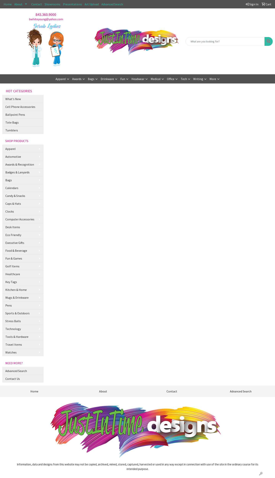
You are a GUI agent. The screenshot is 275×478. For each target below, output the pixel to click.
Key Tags (11, 282)
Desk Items (12, 227)
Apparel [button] (61, 79)
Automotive (13, 157)
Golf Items (12, 266)
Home (8, 4)
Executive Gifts (14, 243)
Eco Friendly (13, 235)
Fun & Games (13, 258)
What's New (13, 99)
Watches (11, 352)
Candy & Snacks (15, 196)
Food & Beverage (16, 250)
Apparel (10, 149)
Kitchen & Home (16, 290)
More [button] (212, 79)
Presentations (72, 4)
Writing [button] (198, 79)
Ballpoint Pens (15, 114)
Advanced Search (112, 4)
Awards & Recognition (19, 164)
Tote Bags (12, 122)
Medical (156, 79)
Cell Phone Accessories (20, 107)
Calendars (11, 188)
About (18, 4)
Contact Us (12, 379)
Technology (13, 329)
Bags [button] (91, 79)
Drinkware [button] (107, 79)
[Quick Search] (225, 41)
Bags (8, 180)
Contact (36, 4)
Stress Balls (13, 321)
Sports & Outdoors (17, 313)
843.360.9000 (46, 14)
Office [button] (170, 79)
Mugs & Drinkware (17, 297)
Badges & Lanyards (17, 172)
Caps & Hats (13, 203)
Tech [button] (184, 79)
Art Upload (92, 4)
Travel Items (13, 344)
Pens (8, 305)
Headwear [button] (137, 79)
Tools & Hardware (16, 337)
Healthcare (12, 274)
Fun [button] (122, 79)
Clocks (9, 211)
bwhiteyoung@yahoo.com (46, 19)
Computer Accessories (19, 219)
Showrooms (52, 4)
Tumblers (11, 130)
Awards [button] (77, 79)
